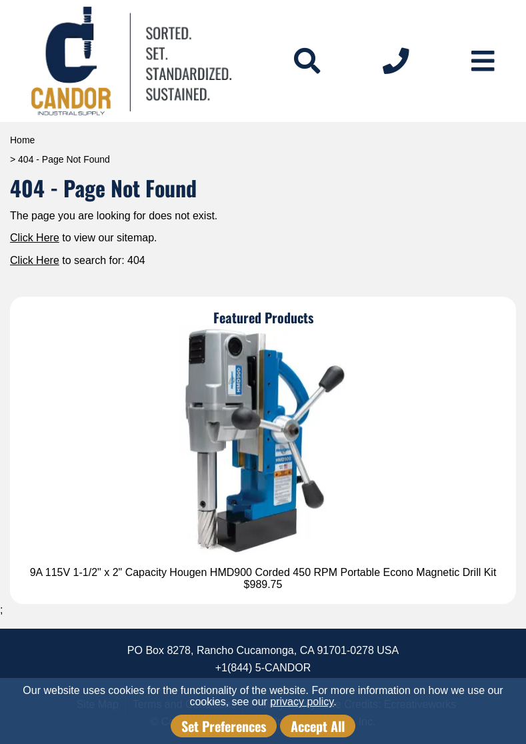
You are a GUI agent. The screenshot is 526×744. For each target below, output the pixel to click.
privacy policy (301, 701)
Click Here (34, 237)
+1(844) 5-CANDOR (263, 667)
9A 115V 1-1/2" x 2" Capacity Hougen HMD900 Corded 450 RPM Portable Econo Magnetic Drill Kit (263, 572)
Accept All (318, 726)
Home (22, 140)
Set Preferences (223, 726)
